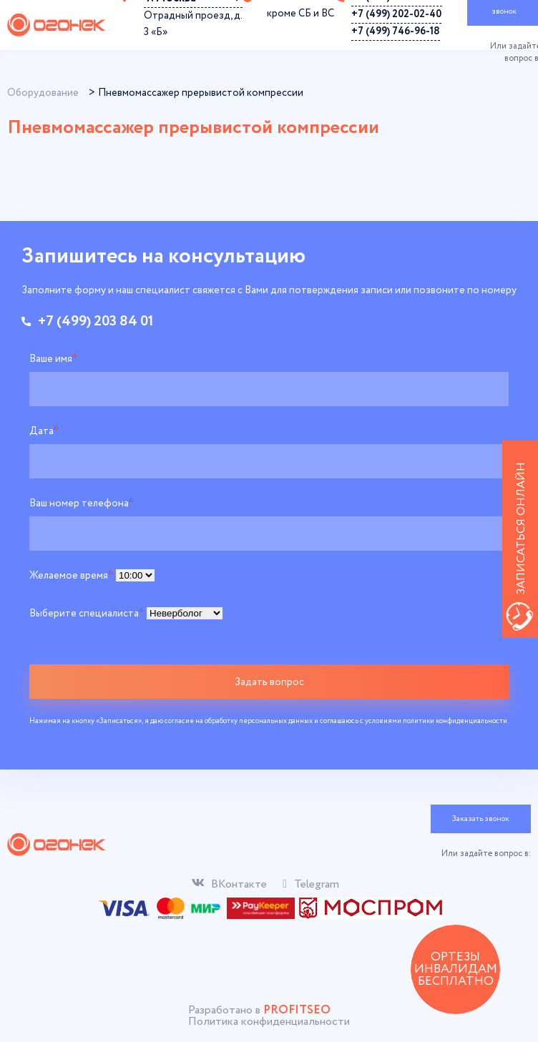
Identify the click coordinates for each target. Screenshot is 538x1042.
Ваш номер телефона (81, 503)
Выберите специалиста (86, 613)
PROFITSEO (297, 1010)
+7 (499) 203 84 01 (96, 321)
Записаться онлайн (521, 528)
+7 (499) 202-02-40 (396, 14)
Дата (44, 431)
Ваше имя (53, 359)
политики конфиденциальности (455, 721)
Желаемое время (71, 576)
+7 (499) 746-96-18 (395, 31)
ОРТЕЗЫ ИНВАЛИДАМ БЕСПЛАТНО (455, 969)
